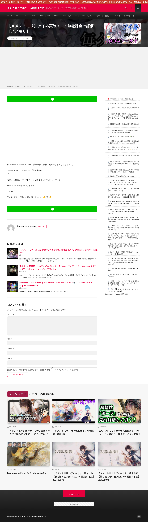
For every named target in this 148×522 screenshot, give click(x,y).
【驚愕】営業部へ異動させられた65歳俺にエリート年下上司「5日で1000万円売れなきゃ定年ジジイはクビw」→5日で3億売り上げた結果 (123, 117)
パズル (98, 16)
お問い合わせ (129, 16)
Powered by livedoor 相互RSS (116, 294)
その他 (117, 16)
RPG (42, 16)
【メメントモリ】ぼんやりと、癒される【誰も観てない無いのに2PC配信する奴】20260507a (73, 476)
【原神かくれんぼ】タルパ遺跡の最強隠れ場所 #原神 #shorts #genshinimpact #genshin (123, 142)
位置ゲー (107, 16)
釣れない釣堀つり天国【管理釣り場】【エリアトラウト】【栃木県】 (123, 253)
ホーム (9, 16)
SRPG (56, 16)
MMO (34, 16)
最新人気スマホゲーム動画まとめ (34, 517)
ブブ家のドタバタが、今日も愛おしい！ (123, 99)
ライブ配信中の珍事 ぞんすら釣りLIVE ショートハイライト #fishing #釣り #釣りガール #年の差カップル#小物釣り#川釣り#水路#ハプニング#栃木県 (123, 261)
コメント (10, 314)
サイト (9, 358)
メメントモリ (25, 38)
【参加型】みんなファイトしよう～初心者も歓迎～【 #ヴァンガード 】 (123, 190)
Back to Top (74, 494)
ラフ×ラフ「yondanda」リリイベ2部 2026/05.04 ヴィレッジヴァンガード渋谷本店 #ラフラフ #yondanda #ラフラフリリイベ (123, 182)
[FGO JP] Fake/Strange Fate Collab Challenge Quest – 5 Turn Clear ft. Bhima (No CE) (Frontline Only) (123, 203)
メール (10, 348)
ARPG (26, 16)
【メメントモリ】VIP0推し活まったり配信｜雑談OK (72, 432)
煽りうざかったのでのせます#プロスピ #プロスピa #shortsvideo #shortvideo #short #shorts (123, 211)
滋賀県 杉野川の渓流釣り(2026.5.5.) (122, 176)
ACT (18, 16)
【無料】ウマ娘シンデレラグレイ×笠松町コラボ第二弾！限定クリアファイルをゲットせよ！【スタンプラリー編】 (123, 283)
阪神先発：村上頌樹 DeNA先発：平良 (123, 103)
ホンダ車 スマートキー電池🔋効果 (122, 137)
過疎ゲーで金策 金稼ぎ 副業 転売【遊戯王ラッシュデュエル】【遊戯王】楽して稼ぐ (123, 196)
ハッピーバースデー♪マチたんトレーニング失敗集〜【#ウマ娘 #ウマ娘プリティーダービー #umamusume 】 (123, 219)
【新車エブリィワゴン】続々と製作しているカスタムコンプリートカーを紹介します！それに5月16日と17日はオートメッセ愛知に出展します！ (123, 237)
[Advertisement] (74, 67)
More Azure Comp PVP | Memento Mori (27, 473)
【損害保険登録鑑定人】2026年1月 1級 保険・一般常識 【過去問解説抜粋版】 (123, 131)
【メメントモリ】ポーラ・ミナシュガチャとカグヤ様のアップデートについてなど (28, 432)
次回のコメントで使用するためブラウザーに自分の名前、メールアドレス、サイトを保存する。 (43, 370)
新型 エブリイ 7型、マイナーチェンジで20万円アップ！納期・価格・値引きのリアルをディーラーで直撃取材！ (124, 246)
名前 (10, 339)
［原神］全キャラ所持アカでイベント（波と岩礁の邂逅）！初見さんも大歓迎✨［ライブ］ (123, 148)
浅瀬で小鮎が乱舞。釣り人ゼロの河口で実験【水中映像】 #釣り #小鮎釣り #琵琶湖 (123, 171)
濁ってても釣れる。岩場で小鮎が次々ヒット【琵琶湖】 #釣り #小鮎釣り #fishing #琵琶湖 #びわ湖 (123, 164)
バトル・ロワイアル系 (83, 16)
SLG (49, 16)
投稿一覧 (41, 226)
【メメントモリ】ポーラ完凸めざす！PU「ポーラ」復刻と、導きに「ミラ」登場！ (119, 432)
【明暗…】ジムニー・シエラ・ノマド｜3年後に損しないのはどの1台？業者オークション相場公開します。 (123, 228)
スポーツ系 (67, 16)
